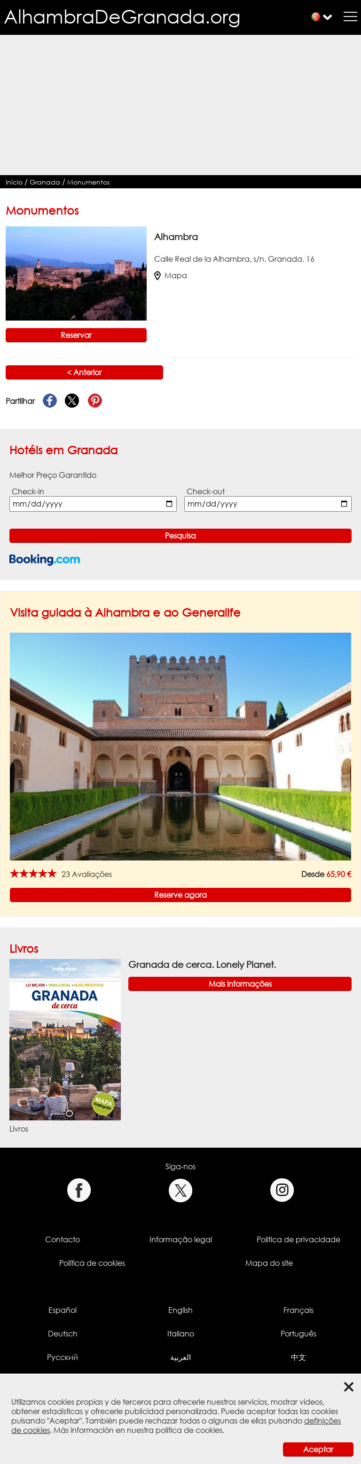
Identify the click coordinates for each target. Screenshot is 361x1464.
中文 (298, 1357)
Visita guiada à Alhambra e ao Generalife (125, 612)
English (180, 1310)
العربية (180, 1357)
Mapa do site (269, 1263)
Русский (62, 1357)
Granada (45, 182)
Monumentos (88, 182)
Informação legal (180, 1239)
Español (62, 1310)
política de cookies (189, 1430)
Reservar (76, 335)
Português (298, 1333)
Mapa (170, 275)
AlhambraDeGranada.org (122, 16)
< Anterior (84, 372)
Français (298, 1310)
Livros (23, 948)
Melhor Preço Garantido (52, 475)
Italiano (180, 1333)
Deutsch (63, 1333)
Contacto (62, 1239)
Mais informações (240, 984)
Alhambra (176, 236)
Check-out (206, 491)
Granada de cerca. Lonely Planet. (202, 964)
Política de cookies (92, 1263)
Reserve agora (180, 895)
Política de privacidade (298, 1239)
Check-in (28, 491)
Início (14, 182)
